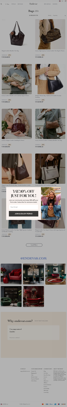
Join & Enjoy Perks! (23, 214)
